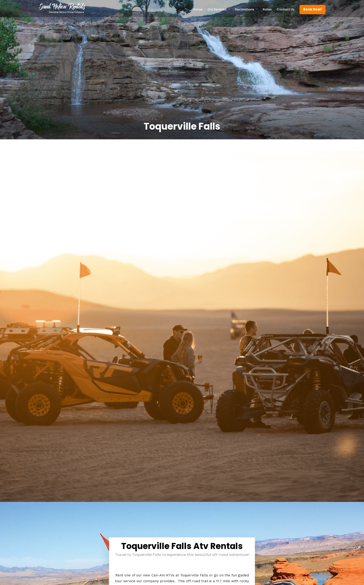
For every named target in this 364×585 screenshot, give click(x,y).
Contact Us (285, 9)
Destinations (244, 9)
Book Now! (312, 9)
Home (197, 9)
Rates (267, 9)
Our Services (217, 9)
